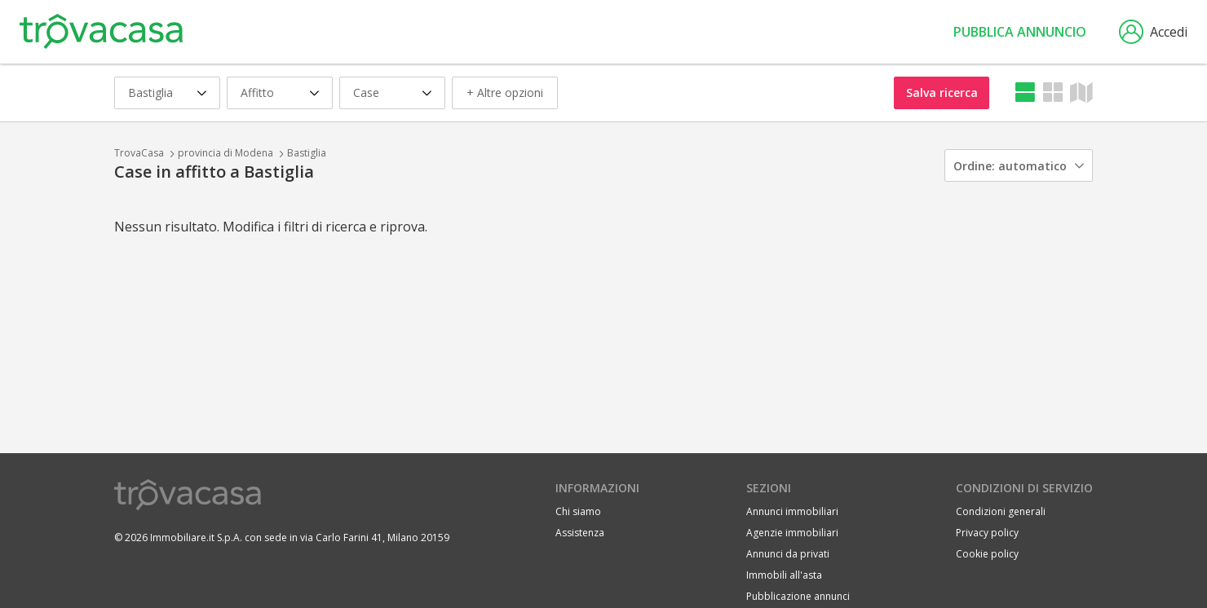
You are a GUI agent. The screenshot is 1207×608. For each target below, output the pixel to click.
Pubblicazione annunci (798, 596)
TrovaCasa (139, 153)
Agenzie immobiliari (792, 533)
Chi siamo (578, 511)
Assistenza (579, 533)
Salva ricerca (942, 92)
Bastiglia (306, 153)
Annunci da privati (787, 554)
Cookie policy (987, 554)
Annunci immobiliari (792, 511)
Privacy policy (987, 533)
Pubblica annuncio (1019, 32)
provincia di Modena (225, 153)
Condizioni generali (1001, 511)
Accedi (1153, 32)
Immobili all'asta (784, 575)
